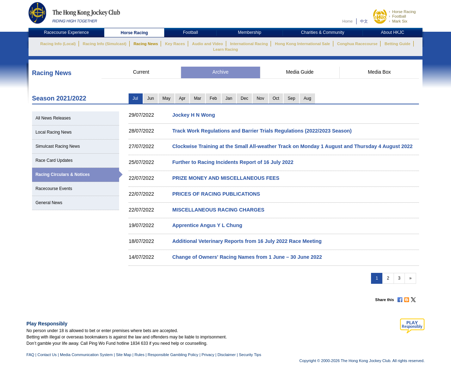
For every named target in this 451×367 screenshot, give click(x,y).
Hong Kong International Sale (302, 44)
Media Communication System (86, 355)
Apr (182, 98)
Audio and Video (207, 44)
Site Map (123, 355)
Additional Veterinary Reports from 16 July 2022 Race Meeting (247, 241)
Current (141, 72)
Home (347, 21)
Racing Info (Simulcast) (104, 44)
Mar (197, 98)
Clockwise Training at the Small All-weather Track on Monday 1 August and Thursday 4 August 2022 (292, 146)
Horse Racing (404, 12)
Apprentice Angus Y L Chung (207, 225)
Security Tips (250, 355)
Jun (150, 98)
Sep (291, 98)
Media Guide (300, 72)
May (166, 98)
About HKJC (392, 32)
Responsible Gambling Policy (173, 355)
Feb (213, 98)
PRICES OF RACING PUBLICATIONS (216, 194)
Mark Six (399, 21)
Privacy (208, 355)
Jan (229, 98)
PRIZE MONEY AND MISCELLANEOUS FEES (225, 178)
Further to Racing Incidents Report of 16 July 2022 (233, 162)
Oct (276, 98)
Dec (244, 98)
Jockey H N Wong (193, 115)
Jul (135, 98)
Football (399, 16)
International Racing (249, 44)
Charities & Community (322, 32)
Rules (140, 355)
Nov (260, 98)
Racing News (146, 44)
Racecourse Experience (66, 32)
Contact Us (47, 355)
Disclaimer (226, 355)
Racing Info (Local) (57, 44)
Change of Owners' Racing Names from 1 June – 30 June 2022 (247, 257)
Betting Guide (397, 44)
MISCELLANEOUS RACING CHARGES (218, 210)
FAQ (30, 355)
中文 (364, 21)
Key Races (175, 44)
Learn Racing (225, 49)
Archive (220, 72)
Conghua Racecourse (357, 44)
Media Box (379, 72)
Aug (307, 98)
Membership (249, 32)
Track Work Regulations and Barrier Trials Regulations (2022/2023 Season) (262, 131)
